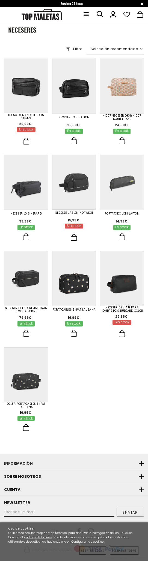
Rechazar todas (124, 550)
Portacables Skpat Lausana (74, 309)
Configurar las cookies (87, 542)
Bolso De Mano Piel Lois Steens (26, 117)
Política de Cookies (39, 537)
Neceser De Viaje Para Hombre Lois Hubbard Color (122, 309)
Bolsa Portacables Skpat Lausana (26, 405)
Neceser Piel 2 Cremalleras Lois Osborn (26, 309)
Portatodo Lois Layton (122, 213)
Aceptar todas (92, 550)
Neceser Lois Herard (26, 213)
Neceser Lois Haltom (74, 117)
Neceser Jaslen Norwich (74, 213)
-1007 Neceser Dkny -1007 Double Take (122, 117)
